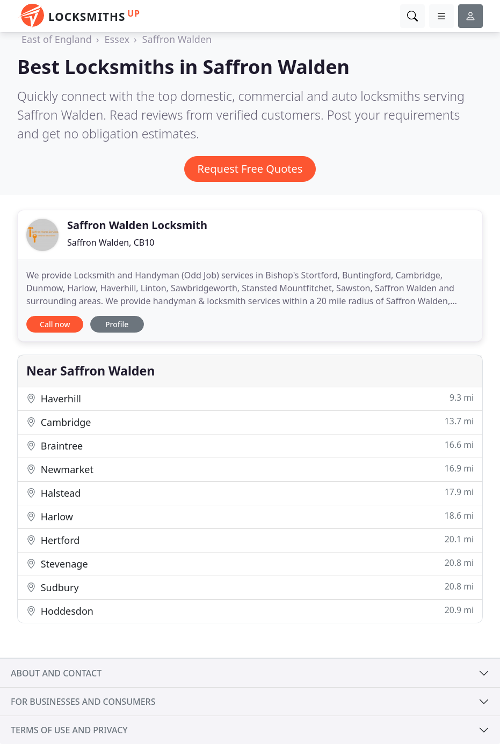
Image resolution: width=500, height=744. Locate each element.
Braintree (250, 445)
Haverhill (250, 398)
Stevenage (250, 563)
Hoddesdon (250, 610)
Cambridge (250, 422)
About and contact (56, 673)
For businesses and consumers (83, 702)
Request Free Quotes (250, 168)
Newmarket (250, 469)
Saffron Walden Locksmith (137, 225)
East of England (56, 39)
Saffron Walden (177, 39)
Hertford (250, 540)
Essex (116, 39)
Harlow (250, 516)
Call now (55, 324)
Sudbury (250, 587)
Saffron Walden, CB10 (110, 242)
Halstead (250, 492)
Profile (116, 324)
